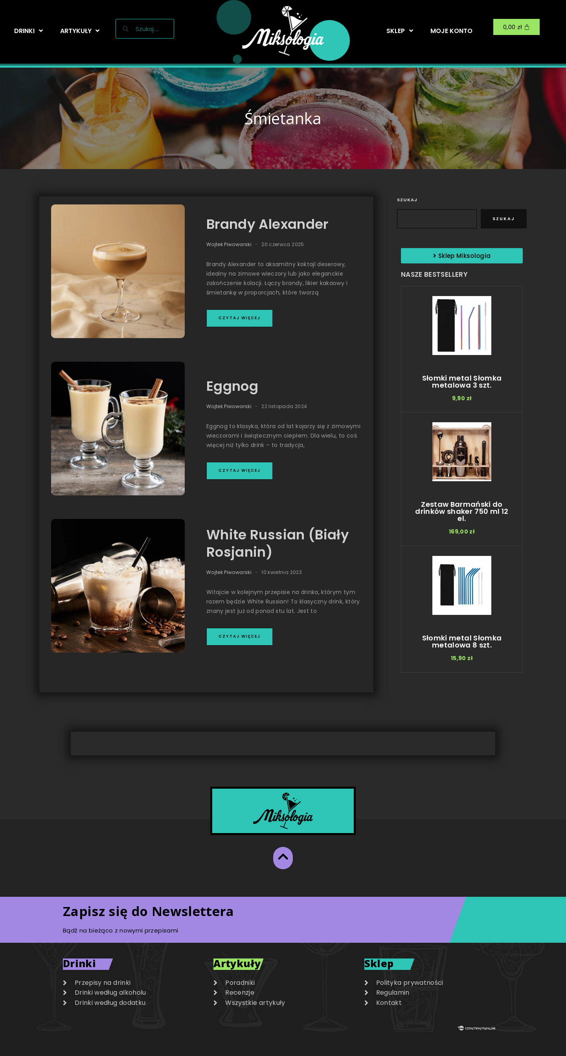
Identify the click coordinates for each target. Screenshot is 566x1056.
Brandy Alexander (267, 224)
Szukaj (407, 200)
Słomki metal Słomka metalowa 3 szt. (462, 381)
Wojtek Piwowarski (229, 244)
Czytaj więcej (240, 318)
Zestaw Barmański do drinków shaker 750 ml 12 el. (461, 511)
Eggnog (232, 386)
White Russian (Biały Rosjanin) (277, 543)
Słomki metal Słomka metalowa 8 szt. (462, 641)
